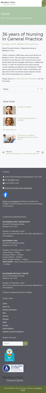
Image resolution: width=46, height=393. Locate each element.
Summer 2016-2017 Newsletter (26, 79)
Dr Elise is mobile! (24, 107)
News (5, 322)
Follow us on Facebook (11, 201)
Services (6, 319)
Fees (4, 313)
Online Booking (8, 328)
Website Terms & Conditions (13, 332)
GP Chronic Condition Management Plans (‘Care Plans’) (27, 137)
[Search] (25, 343)
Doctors (5, 316)
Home (3, 18)
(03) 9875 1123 (13, 180)
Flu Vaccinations (9, 130)
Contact (5, 325)
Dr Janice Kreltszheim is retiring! (27, 119)
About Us (6, 306)
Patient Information (10, 310)
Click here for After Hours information (18, 188)
